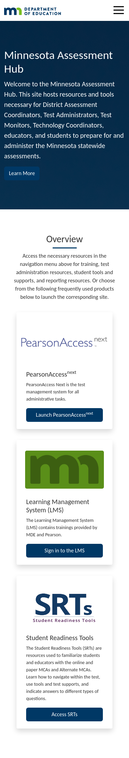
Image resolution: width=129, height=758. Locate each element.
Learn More (24, 172)
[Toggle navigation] (120, 11)
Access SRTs (65, 714)
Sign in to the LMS (64, 550)
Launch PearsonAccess (64, 414)
